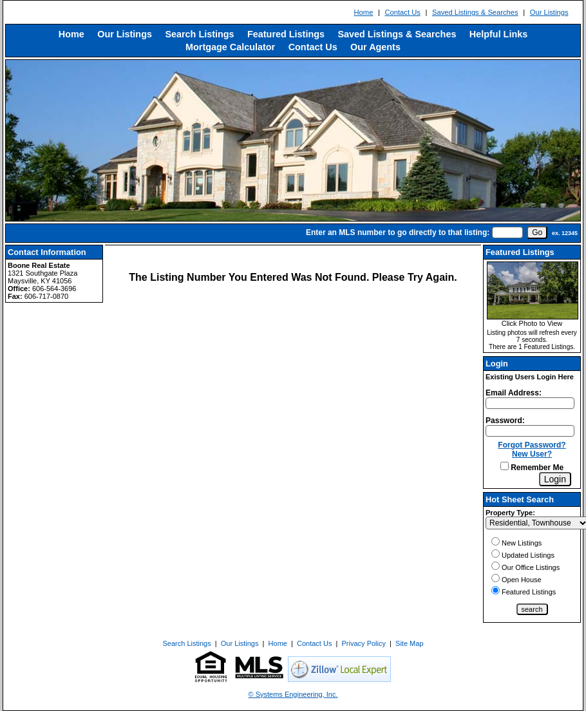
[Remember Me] (504, 466)
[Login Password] (530, 431)
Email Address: (514, 392)
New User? (532, 454)
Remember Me (531, 467)
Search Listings (199, 34)
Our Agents (375, 47)
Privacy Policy (364, 643)
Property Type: (510, 513)
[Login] (555, 479)
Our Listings (549, 12)
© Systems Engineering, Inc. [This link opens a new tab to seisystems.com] (293, 694)
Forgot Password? (531, 445)
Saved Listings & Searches (475, 12)
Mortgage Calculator (230, 47)
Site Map (409, 643)
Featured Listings (286, 34)
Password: (505, 420)
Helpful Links (498, 34)
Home (363, 12)
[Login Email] (530, 403)
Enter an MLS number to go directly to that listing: (397, 232)
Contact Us (402, 12)
